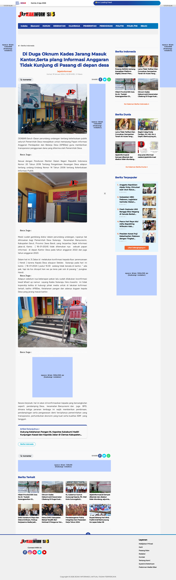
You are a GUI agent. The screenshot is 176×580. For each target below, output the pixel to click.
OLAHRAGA (74, 26)
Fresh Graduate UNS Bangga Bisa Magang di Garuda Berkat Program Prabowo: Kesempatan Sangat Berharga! (129, 211)
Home (23, 3)
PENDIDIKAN (106, 26)
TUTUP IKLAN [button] (8, 5)
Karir (141, 547)
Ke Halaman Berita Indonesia (136, 104)
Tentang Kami (144, 560)
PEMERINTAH (89, 26)
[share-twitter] (105, 79)
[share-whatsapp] (109, 79)
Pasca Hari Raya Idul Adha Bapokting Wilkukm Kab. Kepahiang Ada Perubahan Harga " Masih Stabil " (128, 224)
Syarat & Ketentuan (146, 564)
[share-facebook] (100, 79)
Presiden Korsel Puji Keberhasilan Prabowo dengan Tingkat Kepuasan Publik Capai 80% (129, 236)
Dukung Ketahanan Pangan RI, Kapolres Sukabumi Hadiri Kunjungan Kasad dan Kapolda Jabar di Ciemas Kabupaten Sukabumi (50, 433)
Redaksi (142, 554)
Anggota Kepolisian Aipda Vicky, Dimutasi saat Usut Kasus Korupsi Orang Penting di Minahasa (129, 187)
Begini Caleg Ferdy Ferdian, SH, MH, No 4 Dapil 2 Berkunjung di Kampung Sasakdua (147, 134)
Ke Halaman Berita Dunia (137, 167)
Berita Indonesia (26, 444)
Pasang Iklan (144, 550)
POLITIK (120, 26)
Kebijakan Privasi (146, 544)
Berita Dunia (123, 114)
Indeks (24, 26)
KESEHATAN (59, 26)
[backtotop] (88, 534)
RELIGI (144, 26)
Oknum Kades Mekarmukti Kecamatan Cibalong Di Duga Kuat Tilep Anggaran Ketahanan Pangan (148, 94)
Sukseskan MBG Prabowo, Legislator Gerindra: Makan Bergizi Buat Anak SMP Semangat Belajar (129, 199)
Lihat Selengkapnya (136, 248)
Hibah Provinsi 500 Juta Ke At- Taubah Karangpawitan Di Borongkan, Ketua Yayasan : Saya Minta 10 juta (124, 94)
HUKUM (46, 26)
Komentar (25, 79)
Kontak (142, 557)
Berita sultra (38, 275)
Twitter (40, 553)
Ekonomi (35, 26)
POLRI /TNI (132, 26)
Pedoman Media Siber (148, 567)
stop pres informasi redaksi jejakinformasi (147, 156)
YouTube (46, 553)
